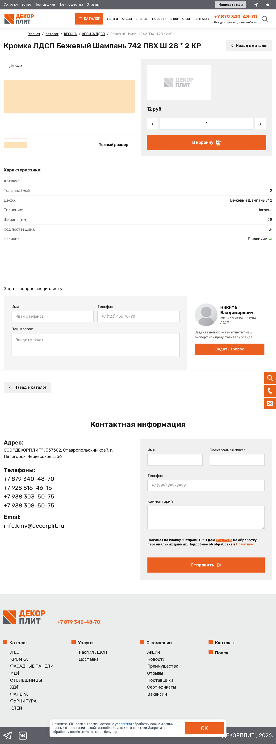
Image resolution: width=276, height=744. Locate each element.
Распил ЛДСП (93, 652)
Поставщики (45, 5)
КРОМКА (19, 659)
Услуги (112, 19)
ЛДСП (16, 652)
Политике (244, 544)
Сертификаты (161, 687)
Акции (127, 19)
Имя (15, 306)
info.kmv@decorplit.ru (34, 525)
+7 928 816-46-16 (28, 487)
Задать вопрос (229, 349)
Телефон (105, 306)
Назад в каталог (249, 45)
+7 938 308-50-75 (29, 505)
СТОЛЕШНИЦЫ (26, 680)
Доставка (89, 659)
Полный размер (113, 144)
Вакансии (157, 694)
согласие (224, 540)
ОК (204, 728)
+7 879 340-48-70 (235, 17)
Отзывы (93, 5)
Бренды (142, 19)
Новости (159, 19)
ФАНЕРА (19, 694)
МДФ (15, 673)
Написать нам (230, 5)
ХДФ (14, 687)
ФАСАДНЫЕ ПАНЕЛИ (32, 666)
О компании (180, 19)
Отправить (206, 565)
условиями (124, 724)
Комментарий (160, 501)
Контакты (202, 19)
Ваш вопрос (22, 329)
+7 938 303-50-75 (29, 496)
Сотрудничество (17, 5)
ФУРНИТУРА (23, 701)
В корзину (206, 142)
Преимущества (71, 5)
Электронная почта (228, 450)
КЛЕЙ (16, 708)
